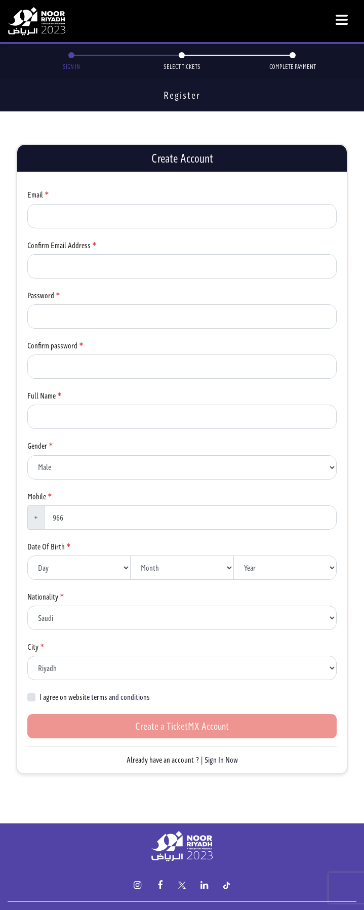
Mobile (36, 496)
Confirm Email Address (59, 245)
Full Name (41, 396)
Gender (37, 446)
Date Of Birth (46, 546)
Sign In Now (221, 760)
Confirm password (52, 345)
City (32, 647)
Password (40, 295)
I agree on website (94, 697)
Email (35, 195)
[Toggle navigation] (342, 21)
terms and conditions (120, 697)
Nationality (42, 597)
